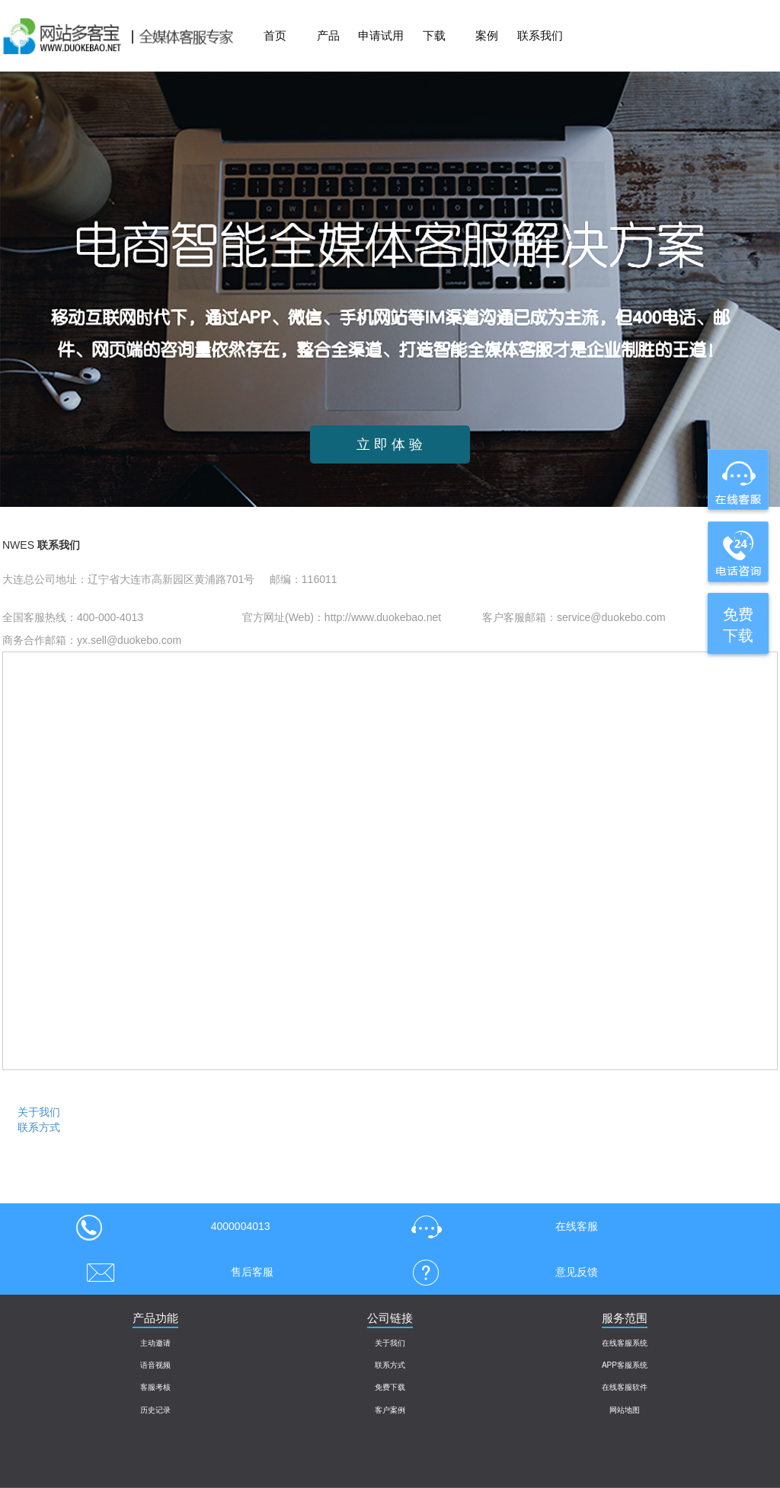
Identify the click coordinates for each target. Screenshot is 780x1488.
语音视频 (155, 1365)
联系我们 (540, 35)
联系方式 (39, 1127)
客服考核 (155, 1387)
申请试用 (381, 35)
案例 (486, 35)
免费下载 (390, 1387)
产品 (328, 35)
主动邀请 (155, 1343)
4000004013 (173, 1226)
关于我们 (39, 1112)
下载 (434, 35)
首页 (275, 35)
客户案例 (390, 1410)
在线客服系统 (624, 1343)
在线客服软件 (624, 1387)
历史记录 (155, 1410)
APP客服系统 (624, 1365)
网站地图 (624, 1410)
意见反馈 (499, 1272)
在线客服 (499, 1226)
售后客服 (174, 1272)
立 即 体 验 (389, 444)
